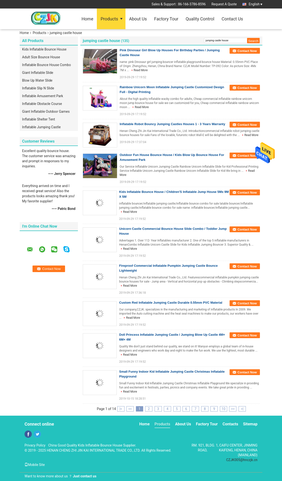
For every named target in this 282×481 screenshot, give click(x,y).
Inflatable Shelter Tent (38, 119)
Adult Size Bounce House (41, 57)
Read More (141, 70)
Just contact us (84, 476)
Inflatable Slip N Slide (38, 88)
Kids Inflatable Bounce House (44, 49)
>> (233, 409)
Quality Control (200, 18)
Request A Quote (224, 4)
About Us (138, 18)
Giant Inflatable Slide (37, 73)
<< (130, 409)
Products (109, 18)
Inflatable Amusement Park (42, 96)
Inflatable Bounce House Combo (46, 65)
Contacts (230, 424)
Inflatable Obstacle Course (42, 104)
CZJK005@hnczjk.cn (241, 460)
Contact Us (232, 18)
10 (223, 409)
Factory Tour (166, 18)
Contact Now (247, 51)
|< (120, 409)
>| (242, 409)
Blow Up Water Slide (37, 80)
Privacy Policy (35, 445)
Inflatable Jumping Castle (41, 127)
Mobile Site (35, 465)
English (255, 4)
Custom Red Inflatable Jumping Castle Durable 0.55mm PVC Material (170, 302)
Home (87, 18)
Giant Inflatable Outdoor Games (46, 111)
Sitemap (250, 424)
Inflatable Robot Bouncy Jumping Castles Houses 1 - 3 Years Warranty (172, 124)
